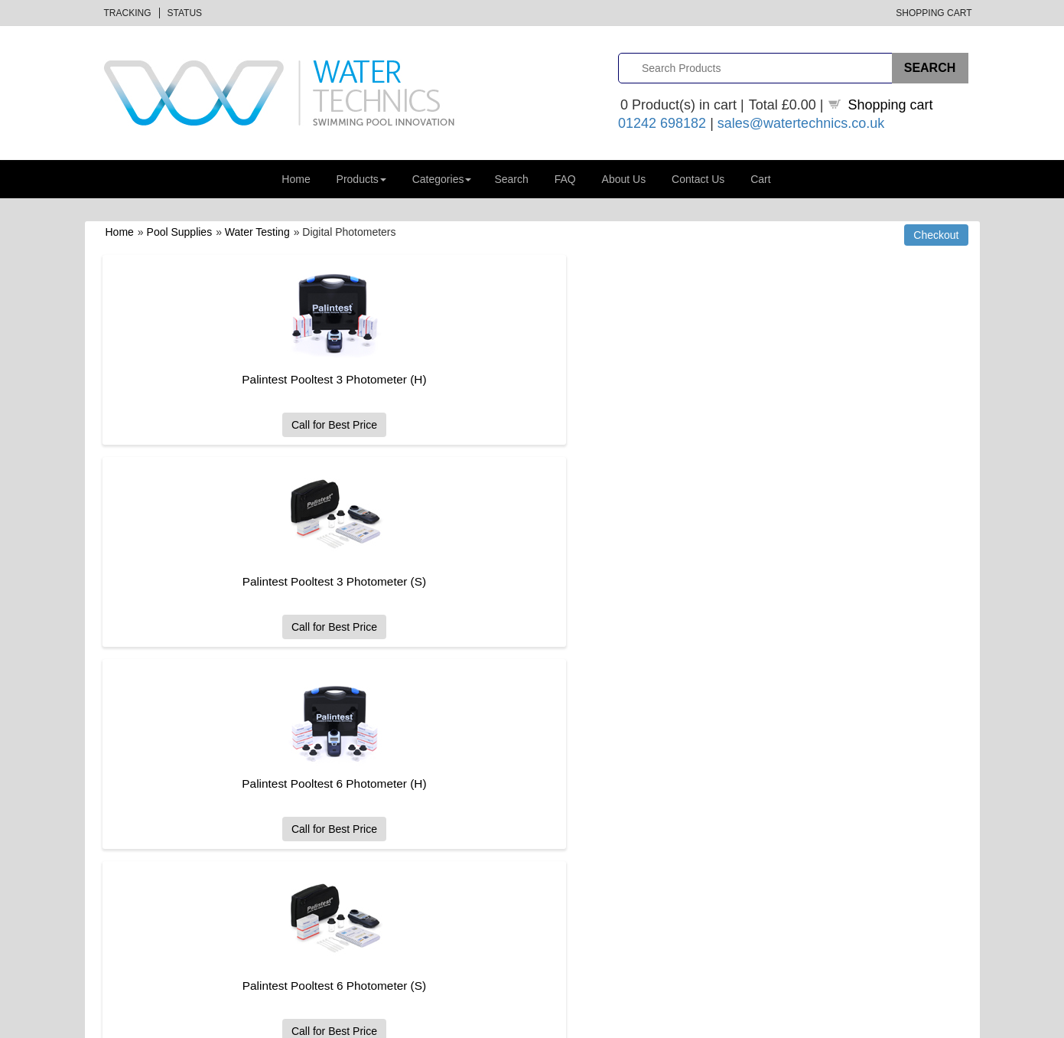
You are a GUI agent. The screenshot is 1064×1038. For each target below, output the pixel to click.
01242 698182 (662, 123)
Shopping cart (890, 105)
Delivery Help (573, 778)
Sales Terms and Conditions (606, 812)
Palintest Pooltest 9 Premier (507, 581)
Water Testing (257, 232)
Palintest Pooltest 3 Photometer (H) (233, 379)
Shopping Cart (933, 13)
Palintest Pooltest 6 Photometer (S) (232, 581)
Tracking (127, 13)
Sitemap (114, 829)
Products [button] (361, 179)
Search (511, 179)
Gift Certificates (130, 778)
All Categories (351, 743)
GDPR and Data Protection (603, 881)
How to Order (573, 743)
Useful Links (794, 778)
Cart (760, 179)
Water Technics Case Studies (831, 795)
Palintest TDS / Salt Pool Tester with (781, 497)
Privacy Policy (575, 847)
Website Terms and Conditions (611, 829)
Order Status (348, 795)
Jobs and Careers (806, 743)
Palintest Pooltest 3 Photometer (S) (506, 379)
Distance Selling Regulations (830, 760)
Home (295, 179)
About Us (624, 179)
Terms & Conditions (860, 1023)
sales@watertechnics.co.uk (800, 123)
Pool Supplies (180, 232)
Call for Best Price (232, 425)
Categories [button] (442, 179)
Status (185, 13)
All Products (346, 760)
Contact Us (698, 179)
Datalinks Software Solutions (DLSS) (262, 1023)
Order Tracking (353, 778)
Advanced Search (135, 795)
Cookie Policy (574, 864)
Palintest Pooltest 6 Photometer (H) (780, 379)
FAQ (565, 179)
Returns (561, 795)
